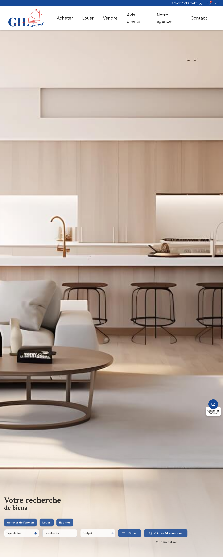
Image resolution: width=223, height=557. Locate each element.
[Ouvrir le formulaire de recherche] (129, 537)
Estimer (64, 526)
